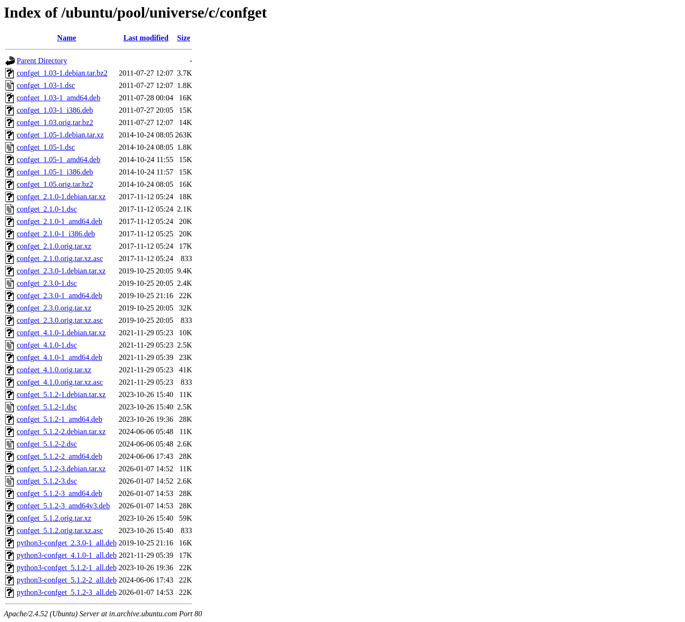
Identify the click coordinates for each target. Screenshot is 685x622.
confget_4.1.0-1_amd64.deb (59, 357)
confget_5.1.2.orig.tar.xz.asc (60, 530)
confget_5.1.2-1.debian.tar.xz (61, 394)
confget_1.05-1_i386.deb (55, 172)
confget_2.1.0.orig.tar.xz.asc (60, 258)
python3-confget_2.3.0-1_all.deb (67, 543)
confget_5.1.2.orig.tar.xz (54, 518)
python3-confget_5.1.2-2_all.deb (67, 580)
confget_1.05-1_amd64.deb (58, 160)
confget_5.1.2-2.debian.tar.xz (61, 432)
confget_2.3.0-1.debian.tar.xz (61, 271)
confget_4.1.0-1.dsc (47, 345)
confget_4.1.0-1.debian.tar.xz (61, 333)
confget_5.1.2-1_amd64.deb (59, 419)
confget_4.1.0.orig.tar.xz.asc (60, 382)
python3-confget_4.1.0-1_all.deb (67, 555)
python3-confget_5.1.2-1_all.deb (67, 568)
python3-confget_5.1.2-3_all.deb (67, 592)
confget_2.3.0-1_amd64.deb (59, 296)
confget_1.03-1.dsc (46, 85)
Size (183, 38)
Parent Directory (42, 61)
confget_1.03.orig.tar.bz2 (55, 122)
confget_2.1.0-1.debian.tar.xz (61, 197)
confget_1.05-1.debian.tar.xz (60, 135)
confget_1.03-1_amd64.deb (58, 98)
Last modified (145, 38)
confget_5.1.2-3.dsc (47, 481)
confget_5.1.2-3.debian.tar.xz (61, 469)
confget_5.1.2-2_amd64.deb (59, 456)
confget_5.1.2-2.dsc (47, 444)
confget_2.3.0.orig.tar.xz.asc (60, 320)
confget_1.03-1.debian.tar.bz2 (62, 73)
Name (66, 38)
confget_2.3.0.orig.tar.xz (54, 308)
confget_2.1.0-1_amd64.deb (59, 221)
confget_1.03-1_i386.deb (55, 110)
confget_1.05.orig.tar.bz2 (55, 184)
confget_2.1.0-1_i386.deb (56, 234)
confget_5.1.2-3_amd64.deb (59, 493)
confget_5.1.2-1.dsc (47, 407)
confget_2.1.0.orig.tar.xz (54, 246)
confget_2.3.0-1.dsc (47, 283)
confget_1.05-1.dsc (46, 147)
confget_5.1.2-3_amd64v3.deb (63, 506)
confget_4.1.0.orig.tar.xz (54, 370)
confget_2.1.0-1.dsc (47, 209)
